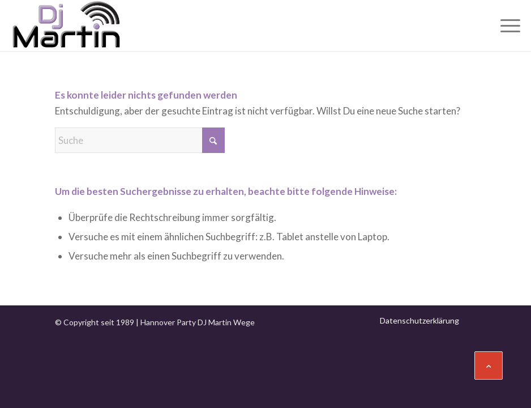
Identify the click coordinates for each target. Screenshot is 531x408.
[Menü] (504, 25)
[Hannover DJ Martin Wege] (66, 25)
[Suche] (140, 140)
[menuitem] (504, 25)
